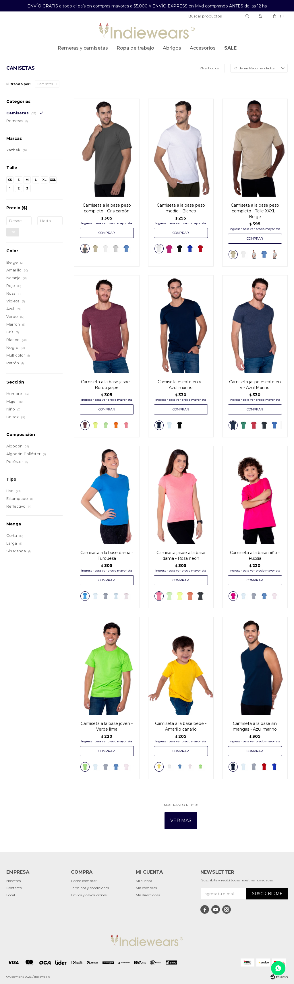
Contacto (14, 888)
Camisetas (45, 84)
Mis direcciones (148, 895)
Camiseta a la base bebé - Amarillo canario (180, 726)
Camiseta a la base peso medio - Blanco (181, 208)
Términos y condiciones (90, 888)
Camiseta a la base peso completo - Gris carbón (107, 208)
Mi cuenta (144, 881)
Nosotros (13, 881)
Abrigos (172, 48)
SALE (230, 48)
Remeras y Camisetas (83, 48)
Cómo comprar (84, 881)
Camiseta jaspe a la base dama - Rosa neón (180, 555)
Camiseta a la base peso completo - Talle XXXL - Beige (255, 211)
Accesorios (203, 48)
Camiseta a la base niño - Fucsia (255, 555)
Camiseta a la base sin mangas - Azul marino (255, 726)
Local (10, 895)
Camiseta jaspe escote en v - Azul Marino (255, 384)
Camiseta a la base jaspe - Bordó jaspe (106, 384)
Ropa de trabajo (135, 48)
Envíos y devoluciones (89, 895)
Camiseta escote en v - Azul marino (181, 384)
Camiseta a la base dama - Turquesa (106, 555)
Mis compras (146, 888)
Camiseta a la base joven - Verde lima (107, 726)
